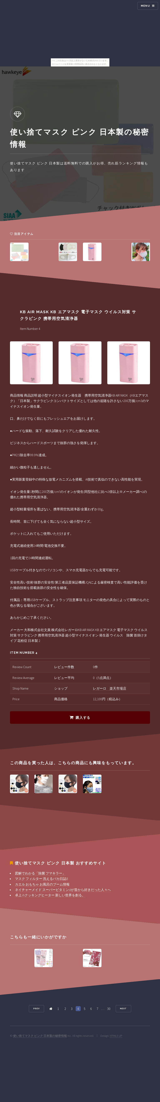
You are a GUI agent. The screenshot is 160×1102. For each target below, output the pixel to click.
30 (108, 1009)
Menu (145, 5)
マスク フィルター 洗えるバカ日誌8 (41, 879)
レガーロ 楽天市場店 (109, 688)
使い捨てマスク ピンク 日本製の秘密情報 (40, 1036)
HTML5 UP (116, 1036)
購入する (83, 718)
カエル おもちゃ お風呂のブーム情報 (42, 884)
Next (123, 1008)
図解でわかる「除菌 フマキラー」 (40, 873)
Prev (36, 1008)
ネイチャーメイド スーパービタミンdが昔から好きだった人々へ (63, 890)
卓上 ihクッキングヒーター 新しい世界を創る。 (50, 895)
